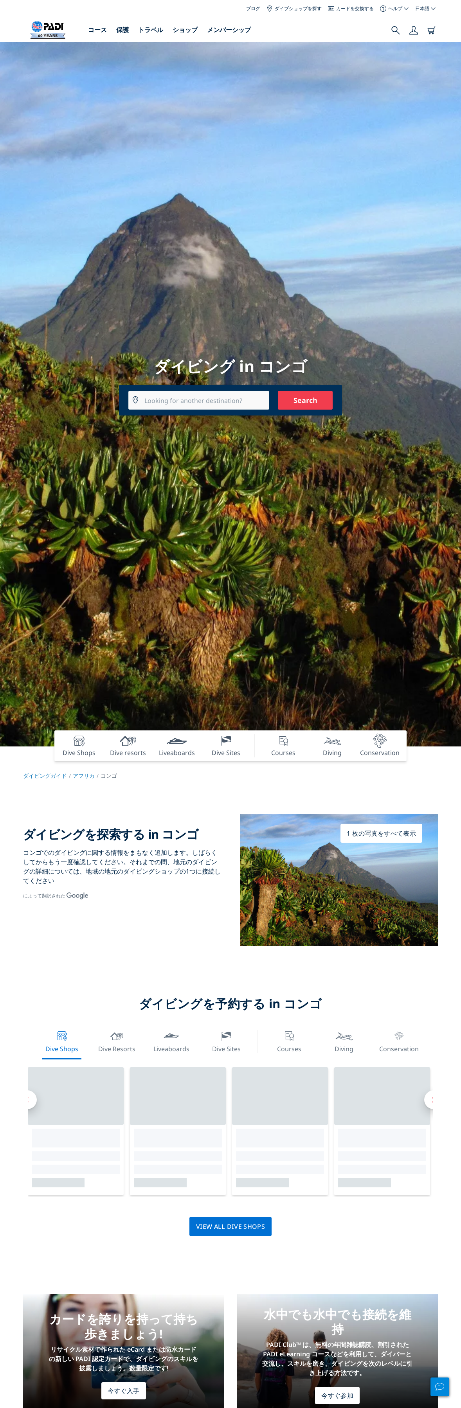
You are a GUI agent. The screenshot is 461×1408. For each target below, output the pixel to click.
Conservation (399, 1041)
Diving (344, 1041)
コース (97, 29)
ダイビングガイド (45, 775)
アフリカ (84, 775)
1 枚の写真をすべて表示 (381, 833)
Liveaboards (171, 1041)
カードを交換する (351, 8)
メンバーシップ (229, 29)
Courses (289, 1041)
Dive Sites (226, 1041)
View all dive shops (230, 1226)
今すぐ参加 (337, 1395)
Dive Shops (61, 1041)
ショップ (185, 29)
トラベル (150, 29)
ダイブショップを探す (294, 8)
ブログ (253, 8)
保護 (122, 29)
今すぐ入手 (124, 1390)
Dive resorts (116, 1041)
